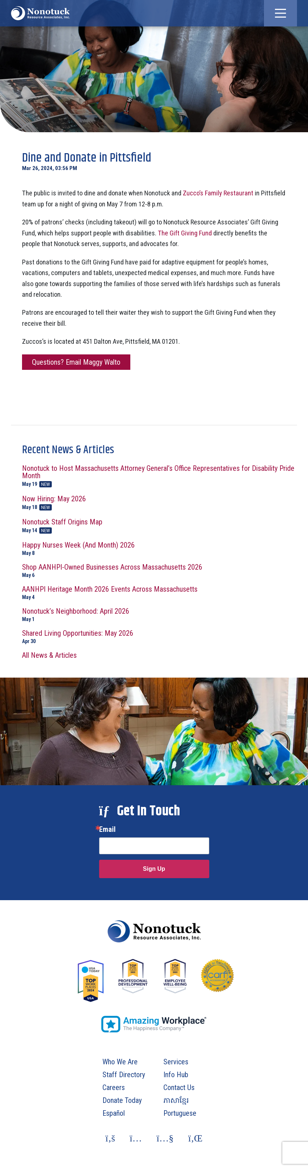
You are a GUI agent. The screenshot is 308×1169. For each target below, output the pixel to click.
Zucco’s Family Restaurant (218, 193)
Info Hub (175, 1074)
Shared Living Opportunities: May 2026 (159, 636)
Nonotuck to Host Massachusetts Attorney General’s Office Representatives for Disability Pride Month (159, 476)
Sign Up (154, 869)
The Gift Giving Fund (185, 233)
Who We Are (120, 1061)
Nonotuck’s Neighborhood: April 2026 (159, 614)
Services (175, 1061)
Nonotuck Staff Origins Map (159, 526)
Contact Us (179, 1087)
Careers (113, 1087)
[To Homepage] (40, 13)
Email (107, 829)
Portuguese (179, 1113)
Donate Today (122, 1100)
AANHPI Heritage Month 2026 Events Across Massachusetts (159, 592)
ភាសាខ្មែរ (176, 1100)
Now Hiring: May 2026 (159, 502)
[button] (280, 13)
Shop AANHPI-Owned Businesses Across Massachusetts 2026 (159, 570)
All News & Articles (49, 655)
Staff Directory (123, 1074)
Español (113, 1113)
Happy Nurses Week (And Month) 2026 (159, 548)
